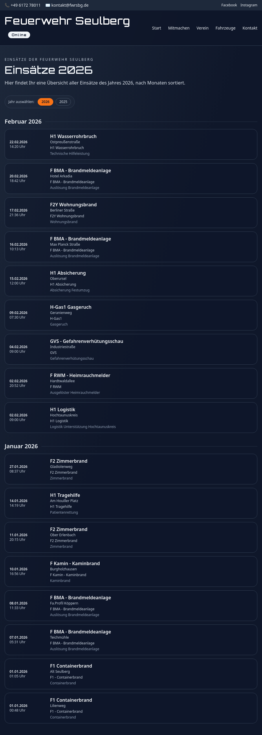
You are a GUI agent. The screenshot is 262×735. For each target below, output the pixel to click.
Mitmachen (179, 28)
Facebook (229, 5)
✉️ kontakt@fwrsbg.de (66, 5)
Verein (203, 28)
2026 (45, 101)
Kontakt (250, 28)
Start (156, 28)
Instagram (249, 5)
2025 (63, 101)
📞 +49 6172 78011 (23, 5)
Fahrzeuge (226, 28)
